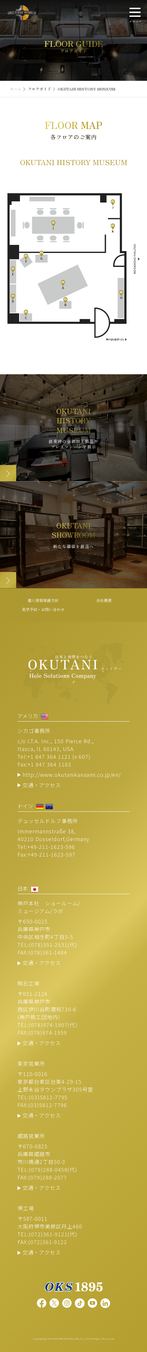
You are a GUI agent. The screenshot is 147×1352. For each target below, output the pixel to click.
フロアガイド (39, 88)
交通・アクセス (42, 785)
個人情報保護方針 (43, 600)
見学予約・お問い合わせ (43, 609)
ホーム (15, 88)
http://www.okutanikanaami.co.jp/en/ (72, 774)
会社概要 (104, 600)
